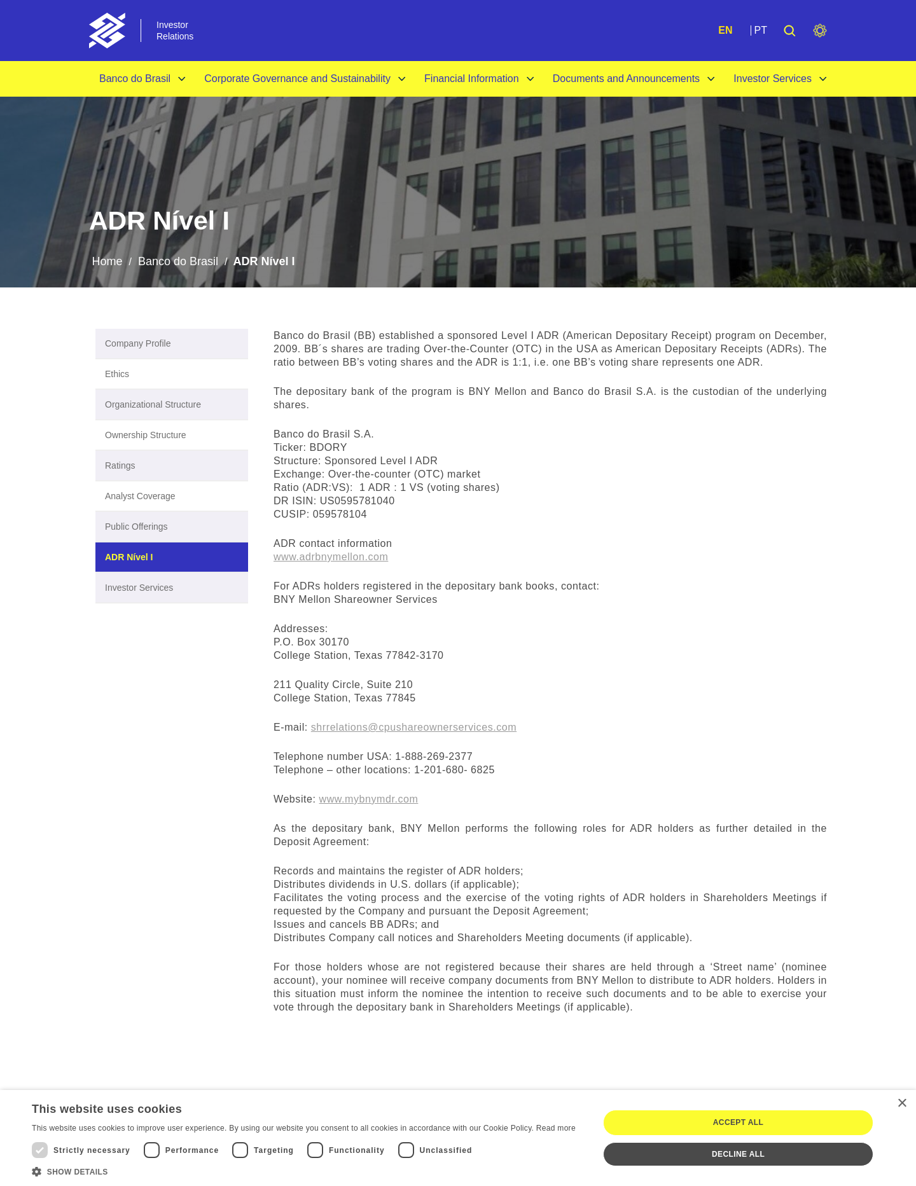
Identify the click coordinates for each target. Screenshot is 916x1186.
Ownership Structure (145, 435)
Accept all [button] (738, 1122)
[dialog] (458, 1138)
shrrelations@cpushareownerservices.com (414, 727)
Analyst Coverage (140, 496)
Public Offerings (136, 526)
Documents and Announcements (626, 78)
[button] (304, 1170)
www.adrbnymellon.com (331, 556)
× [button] (901, 1103)
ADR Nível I (129, 557)
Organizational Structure (153, 404)
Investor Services (772, 78)
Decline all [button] (738, 1154)
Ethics (117, 374)
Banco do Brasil (134, 78)
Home (107, 261)
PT (760, 30)
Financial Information (471, 78)
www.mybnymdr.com (369, 799)
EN (725, 30)
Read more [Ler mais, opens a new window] (556, 1128)
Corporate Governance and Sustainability (297, 78)
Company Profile (138, 343)
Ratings (120, 465)
